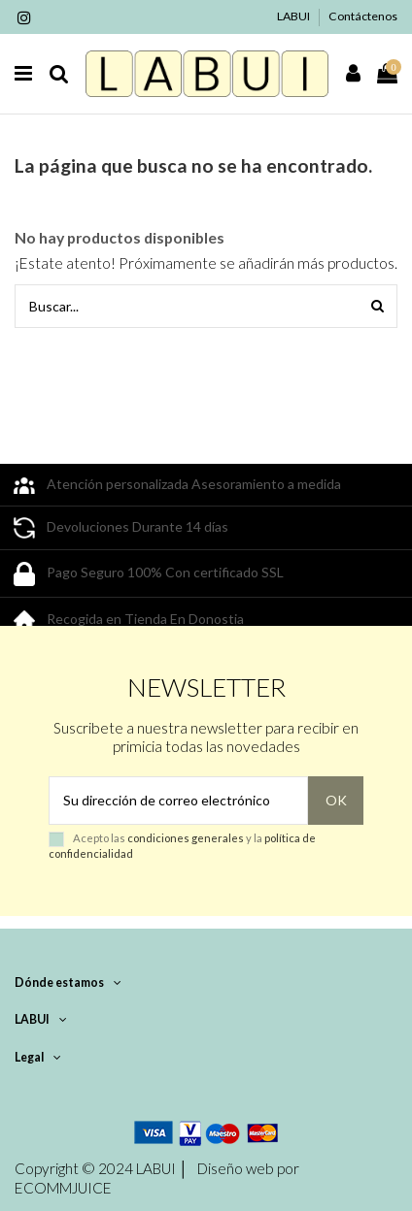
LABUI (294, 16)
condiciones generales (185, 838)
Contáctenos (362, 16)
